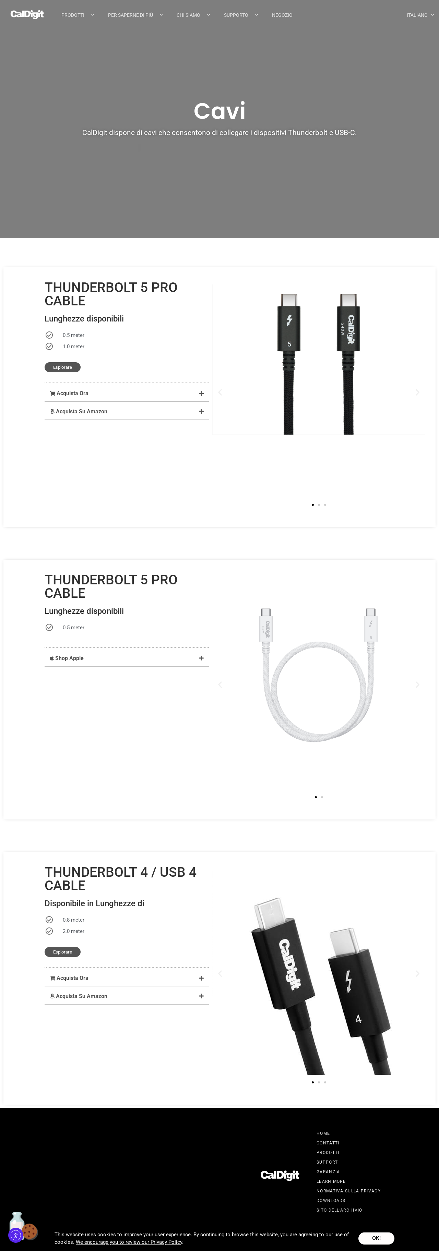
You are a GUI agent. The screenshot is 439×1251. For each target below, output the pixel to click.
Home (323, 1133)
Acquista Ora (69, 393)
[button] (127, 394)
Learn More (331, 1181)
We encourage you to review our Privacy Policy (129, 1244)
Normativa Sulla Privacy (349, 1191)
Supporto (241, 15)
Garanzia (328, 1172)
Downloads (331, 1201)
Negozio (282, 15)
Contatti (328, 1143)
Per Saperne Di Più (135, 15)
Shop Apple (67, 658)
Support (327, 1162)
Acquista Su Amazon (78, 412)
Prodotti (77, 15)
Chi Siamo (193, 15)
